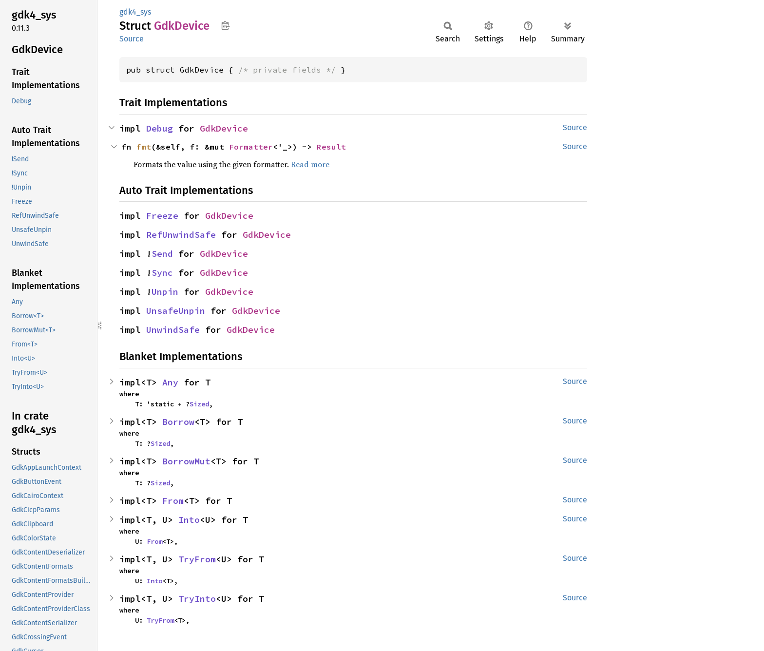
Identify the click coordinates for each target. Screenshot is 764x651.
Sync (162, 272)
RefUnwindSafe (181, 234)
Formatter (251, 147)
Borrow (178, 421)
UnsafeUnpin (175, 310)
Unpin (165, 291)
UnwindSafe (173, 329)
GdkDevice (224, 128)
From (173, 500)
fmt (143, 147)
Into (189, 519)
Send (162, 253)
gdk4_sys (135, 12)
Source (131, 38)
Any (170, 382)
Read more (310, 164)
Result (331, 147)
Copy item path (225, 25)
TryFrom (197, 559)
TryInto (197, 598)
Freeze (162, 215)
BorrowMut (186, 461)
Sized (199, 404)
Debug (159, 128)
